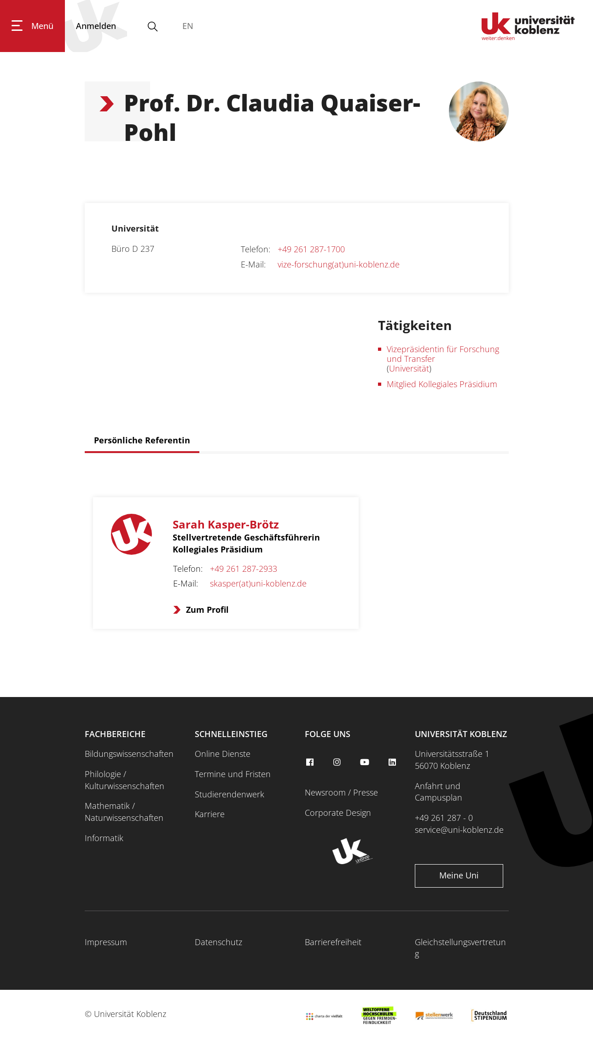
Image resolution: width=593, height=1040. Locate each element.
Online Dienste (222, 753)
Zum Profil (207, 609)
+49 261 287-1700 (311, 249)
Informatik (104, 837)
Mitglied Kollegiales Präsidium (442, 383)
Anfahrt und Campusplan (438, 791)
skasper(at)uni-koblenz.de (258, 583)
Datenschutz (218, 941)
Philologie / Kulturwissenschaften (124, 779)
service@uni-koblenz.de (459, 829)
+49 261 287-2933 (243, 568)
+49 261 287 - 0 (444, 817)
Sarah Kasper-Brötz (226, 524)
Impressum (106, 941)
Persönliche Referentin (142, 440)
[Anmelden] (96, 26)
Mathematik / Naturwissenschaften (124, 811)
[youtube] (366, 762)
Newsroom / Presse (341, 792)
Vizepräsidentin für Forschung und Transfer (443, 353)
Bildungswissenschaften (129, 753)
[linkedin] (393, 762)
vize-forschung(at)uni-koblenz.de (339, 264)
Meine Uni (459, 875)
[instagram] (338, 762)
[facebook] (311, 762)
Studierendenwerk (229, 794)
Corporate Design (338, 812)
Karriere (210, 813)
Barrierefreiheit (333, 941)
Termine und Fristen (233, 773)
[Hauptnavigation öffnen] (32, 26)
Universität (409, 368)
